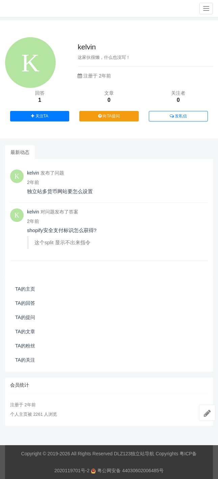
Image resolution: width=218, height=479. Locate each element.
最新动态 (19, 152)
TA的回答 (25, 303)
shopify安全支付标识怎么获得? (62, 230)
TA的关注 (25, 360)
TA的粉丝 (25, 345)
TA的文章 (25, 331)
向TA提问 (109, 116)
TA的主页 (25, 289)
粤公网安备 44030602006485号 (127, 470)
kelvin (33, 173)
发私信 (178, 116)
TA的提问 (25, 317)
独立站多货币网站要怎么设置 (60, 191)
